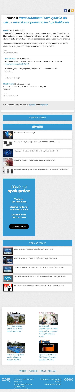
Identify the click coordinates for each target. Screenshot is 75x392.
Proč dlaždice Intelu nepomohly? (24, 133)
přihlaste (32, 105)
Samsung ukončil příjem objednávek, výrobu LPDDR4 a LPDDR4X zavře (37, 142)
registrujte (44, 105)
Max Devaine (10, 59)
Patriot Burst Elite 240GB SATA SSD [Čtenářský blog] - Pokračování (35, 258)
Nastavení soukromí (21, 389)
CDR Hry (37, 127)
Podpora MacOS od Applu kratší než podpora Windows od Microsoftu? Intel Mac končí (41, 169)
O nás (43, 371)
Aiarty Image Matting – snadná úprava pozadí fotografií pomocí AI (34, 160)
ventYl (6, 31)
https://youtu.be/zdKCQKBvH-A (17, 64)
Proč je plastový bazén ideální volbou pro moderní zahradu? (15, 357)
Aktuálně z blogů (37, 243)
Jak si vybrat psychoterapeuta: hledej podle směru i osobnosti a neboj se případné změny (48, 331)
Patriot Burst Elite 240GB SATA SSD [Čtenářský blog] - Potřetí (33, 249)
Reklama (52, 371)
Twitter (22, 371)
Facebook (33, 371)
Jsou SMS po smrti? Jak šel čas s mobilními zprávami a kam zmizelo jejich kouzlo (39, 276)
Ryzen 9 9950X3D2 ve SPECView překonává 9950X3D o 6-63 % (47, 357)
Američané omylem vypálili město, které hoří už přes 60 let (14, 328)
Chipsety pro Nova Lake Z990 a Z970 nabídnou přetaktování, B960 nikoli (37, 151)
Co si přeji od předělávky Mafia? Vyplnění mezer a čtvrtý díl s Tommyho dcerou (39, 285)
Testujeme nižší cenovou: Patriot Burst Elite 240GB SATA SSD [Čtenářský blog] (39, 267)
